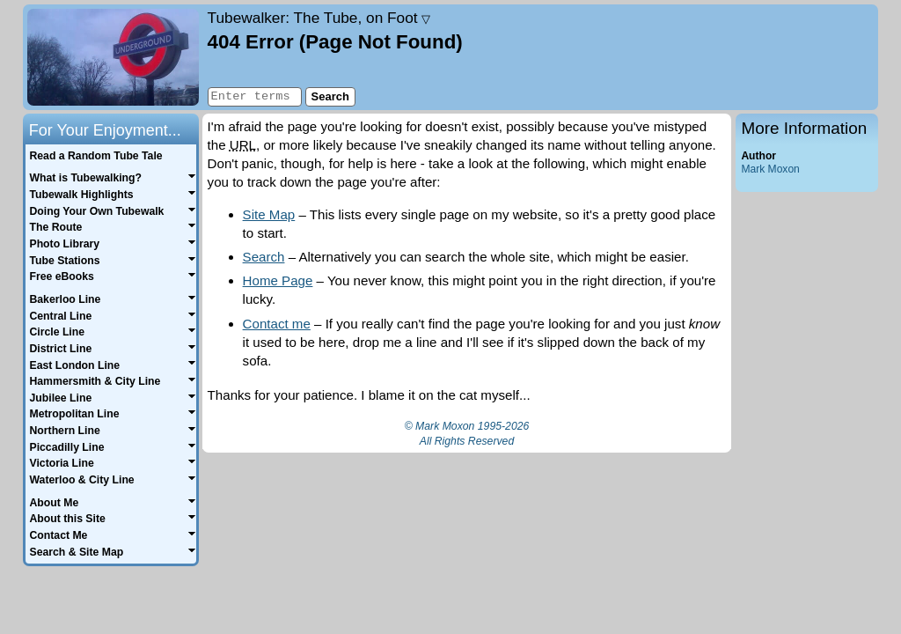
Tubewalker (319, 17)
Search (264, 256)
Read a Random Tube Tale (95, 156)
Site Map (269, 214)
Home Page (278, 280)
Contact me (277, 323)
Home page (113, 57)
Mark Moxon (770, 169)
